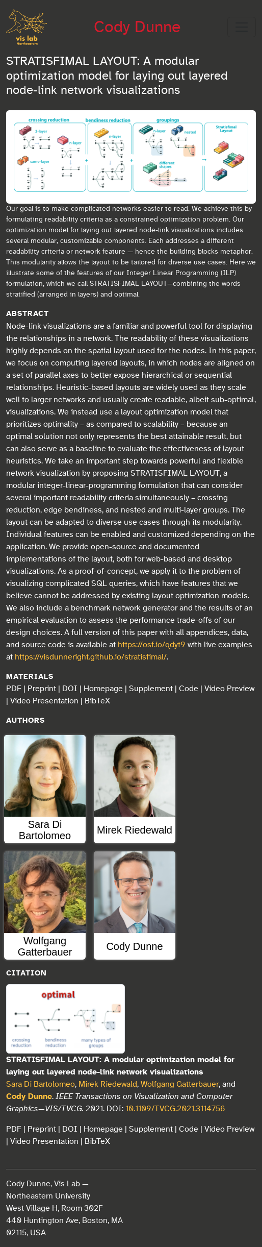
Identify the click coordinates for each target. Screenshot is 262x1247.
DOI (69, 688)
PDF (13, 688)
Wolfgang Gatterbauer (180, 1084)
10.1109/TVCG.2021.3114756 (175, 1109)
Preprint (42, 688)
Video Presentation (44, 701)
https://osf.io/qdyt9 (152, 645)
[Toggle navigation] (241, 27)
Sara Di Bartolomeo (40, 1084)
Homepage (103, 688)
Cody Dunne (137, 27)
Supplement (151, 688)
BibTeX (97, 701)
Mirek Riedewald (107, 1084)
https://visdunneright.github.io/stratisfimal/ (91, 657)
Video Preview (229, 688)
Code (188, 688)
